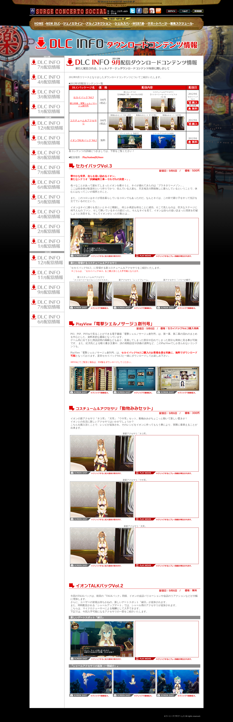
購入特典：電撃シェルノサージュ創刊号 (83, 104)
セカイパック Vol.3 (83, 97)
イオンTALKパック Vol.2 (83, 140)
